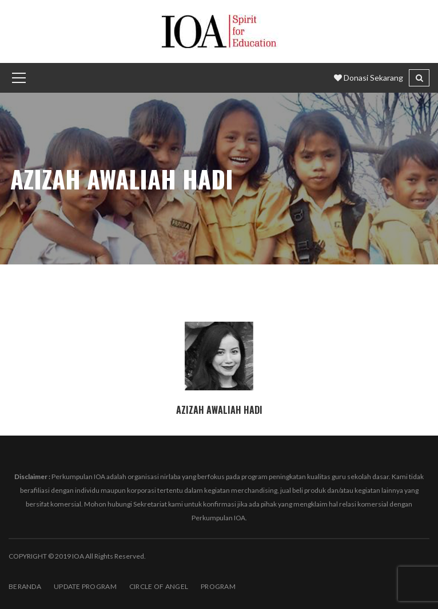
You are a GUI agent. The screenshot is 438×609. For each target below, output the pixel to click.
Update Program (85, 586)
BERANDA (25, 586)
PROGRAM (218, 586)
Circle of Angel (158, 586)
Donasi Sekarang (368, 77)
